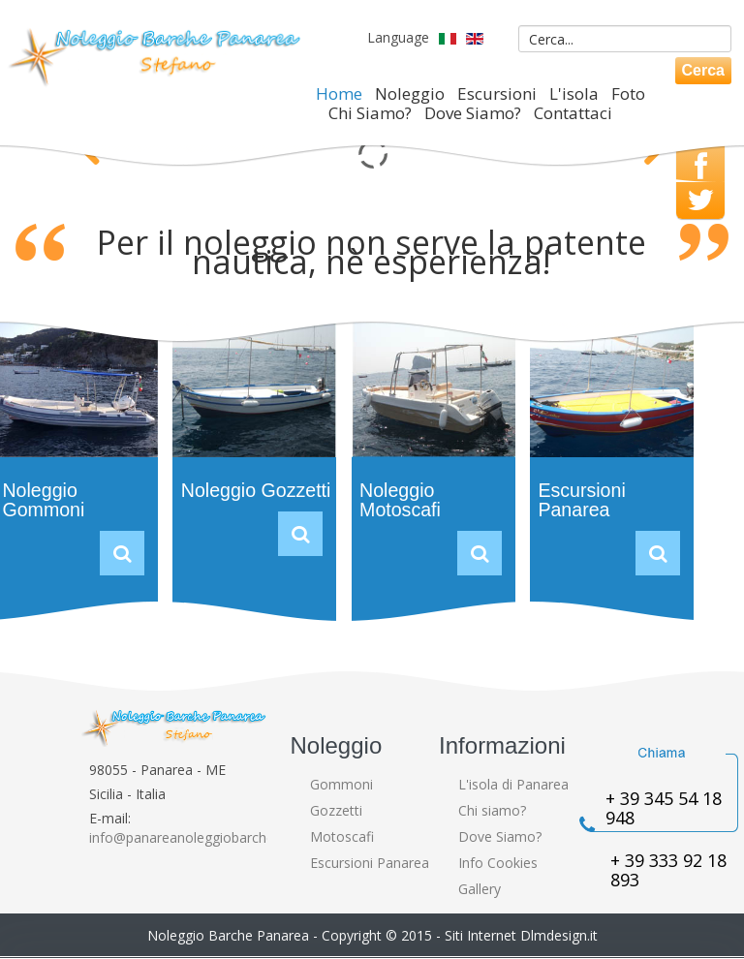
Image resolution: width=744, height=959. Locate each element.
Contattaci (573, 113)
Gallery (479, 889)
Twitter (700, 200)
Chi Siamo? (370, 113)
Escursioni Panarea (581, 499)
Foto (628, 94)
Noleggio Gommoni (43, 499)
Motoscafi (342, 836)
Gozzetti (336, 810)
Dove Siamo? (472, 113)
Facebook (701, 167)
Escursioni (497, 94)
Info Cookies (498, 862)
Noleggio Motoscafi (400, 499)
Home (339, 94)
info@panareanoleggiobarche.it (187, 837)
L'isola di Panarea (513, 784)
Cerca (703, 70)
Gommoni (341, 784)
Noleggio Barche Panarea (228, 935)
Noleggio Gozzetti (256, 490)
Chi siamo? (492, 810)
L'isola (574, 94)
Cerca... (495, 20)
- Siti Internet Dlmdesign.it (517, 935)
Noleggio (410, 94)
